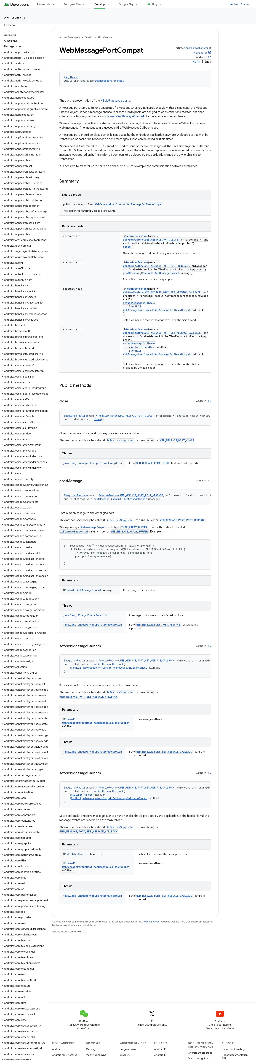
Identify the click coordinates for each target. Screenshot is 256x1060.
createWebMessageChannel (126, 116)
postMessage (131, 273)
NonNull (148, 273)
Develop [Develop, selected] (99, 4)
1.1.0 (209, 57)
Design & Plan (72, 4)
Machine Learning (96, 1054)
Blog (154, 4)
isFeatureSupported (120, 440)
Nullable (136, 347)
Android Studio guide (200, 1052)
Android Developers (69, 37)
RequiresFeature (137, 236)
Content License (150, 921)
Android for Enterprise (64, 1054)
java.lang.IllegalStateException (86, 615)
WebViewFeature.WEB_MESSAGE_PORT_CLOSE (150, 239)
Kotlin (196, 62)
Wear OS (125, 1054)
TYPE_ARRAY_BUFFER (134, 527)
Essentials (43, 4)
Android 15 (160, 1049)
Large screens (128, 1049)
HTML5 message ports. (116, 100)
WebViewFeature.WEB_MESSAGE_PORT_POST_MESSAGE (156, 266)
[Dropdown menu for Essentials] (55, 4)
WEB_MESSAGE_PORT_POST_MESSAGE (182, 520)
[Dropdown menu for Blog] (162, 4)
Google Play (126, 4)
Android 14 (160, 1054)
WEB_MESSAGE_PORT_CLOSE (177, 440)
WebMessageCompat (167, 273)
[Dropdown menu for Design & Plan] (85, 4)
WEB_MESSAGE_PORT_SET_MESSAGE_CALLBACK (89, 696)
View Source (200, 52)
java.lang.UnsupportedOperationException (92, 463)
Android (56, 1049)
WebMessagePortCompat (109, 80)
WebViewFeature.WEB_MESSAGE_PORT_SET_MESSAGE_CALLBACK (162, 292)
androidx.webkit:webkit (198, 47)
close (127, 246)
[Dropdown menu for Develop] (109, 4)
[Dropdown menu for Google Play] (138, 4)
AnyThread (71, 77)
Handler (149, 347)
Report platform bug (233, 1049)
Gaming (90, 1049)
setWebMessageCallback (138, 303)
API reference (15, 17)
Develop (89, 37)
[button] (23, 52)
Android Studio (239, 4)
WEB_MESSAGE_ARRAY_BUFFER (129, 531)
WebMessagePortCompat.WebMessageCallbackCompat (128, 204)
